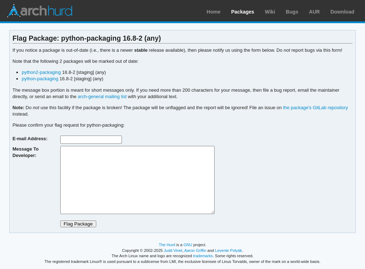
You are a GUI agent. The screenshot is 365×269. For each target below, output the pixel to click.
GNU (188, 245)
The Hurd (167, 245)
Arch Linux (39, 11)
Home (214, 12)
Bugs (292, 12)
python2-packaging (41, 72)
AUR (314, 12)
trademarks (203, 256)
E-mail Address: (29, 138)
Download (342, 12)
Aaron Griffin (195, 250)
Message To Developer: (25, 152)
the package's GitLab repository (315, 107)
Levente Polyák (228, 250)
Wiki (270, 12)
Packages (243, 12)
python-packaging (40, 78)
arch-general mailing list (102, 96)
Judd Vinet (173, 250)
